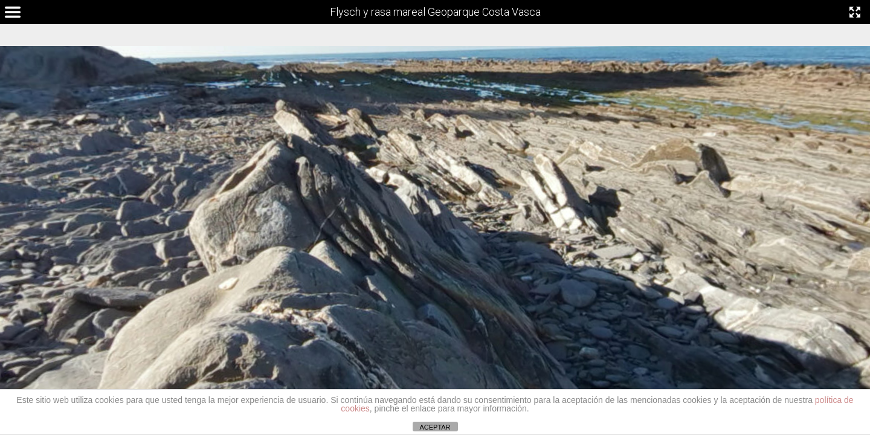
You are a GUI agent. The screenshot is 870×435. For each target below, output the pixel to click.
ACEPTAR (434, 427)
